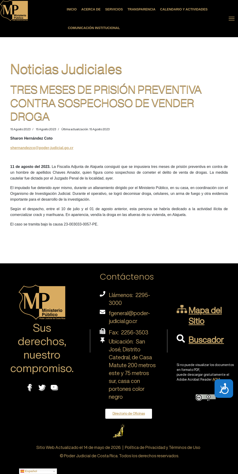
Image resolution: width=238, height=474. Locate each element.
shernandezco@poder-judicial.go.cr (41, 148)
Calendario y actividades (184, 9)
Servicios (114, 9)
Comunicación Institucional (94, 28)
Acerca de (91, 9)
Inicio (72, 9)
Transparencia (141, 9)
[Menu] (232, 18)
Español (28, 471)
